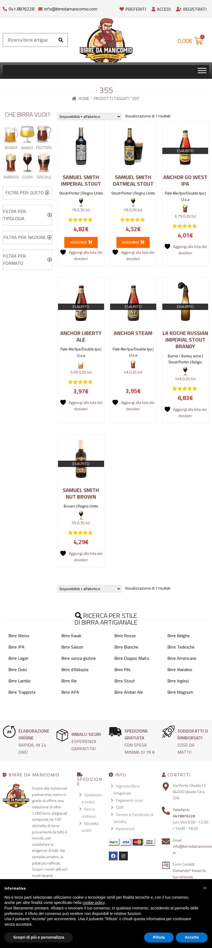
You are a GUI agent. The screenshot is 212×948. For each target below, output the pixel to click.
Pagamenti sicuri (129, 800)
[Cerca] (61, 40)
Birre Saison (72, 647)
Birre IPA (16, 647)
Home (84, 98)
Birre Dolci (17, 669)
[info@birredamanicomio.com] (40, 8)
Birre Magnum (180, 692)
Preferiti (133, 9)
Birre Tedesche (181, 647)
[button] (27, 192)
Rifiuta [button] (159, 937)
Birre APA (70, 692)
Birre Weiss (18, 635)
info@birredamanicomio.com (70, 9)
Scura (27, 177)
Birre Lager (18, 658)
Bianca (27, 148)
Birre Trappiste (22, 692)
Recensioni (125, 828)
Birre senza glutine (78, 658)
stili (58, 869)
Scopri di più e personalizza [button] (38, 937)
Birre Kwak (71, 635)
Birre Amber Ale (128, 692)
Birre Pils (122, 669)
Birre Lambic (19, 680)
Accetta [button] (192, 937)
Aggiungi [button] (81, 242)
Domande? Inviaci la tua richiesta (189, 874)
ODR (120, 807)
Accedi (161, 9)
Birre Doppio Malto (131, 658)
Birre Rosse (125, 635)
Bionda (11, 147)
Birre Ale (69, 680)
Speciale (44, 177)
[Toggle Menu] (202, 70)
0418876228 (184, 816)
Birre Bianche (126, 647)
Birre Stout (124, 680)
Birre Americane (181, 658)
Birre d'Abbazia (74, 669)
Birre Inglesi (178, 680)
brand (47, 875)
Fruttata (44, 147)
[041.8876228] (5, 8)
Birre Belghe (178, 635)
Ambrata (11, 177)
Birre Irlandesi (179, 669)
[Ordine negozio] (89, 116)
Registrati (191, 9)
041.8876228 (21, 9)
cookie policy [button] (93, 902)
